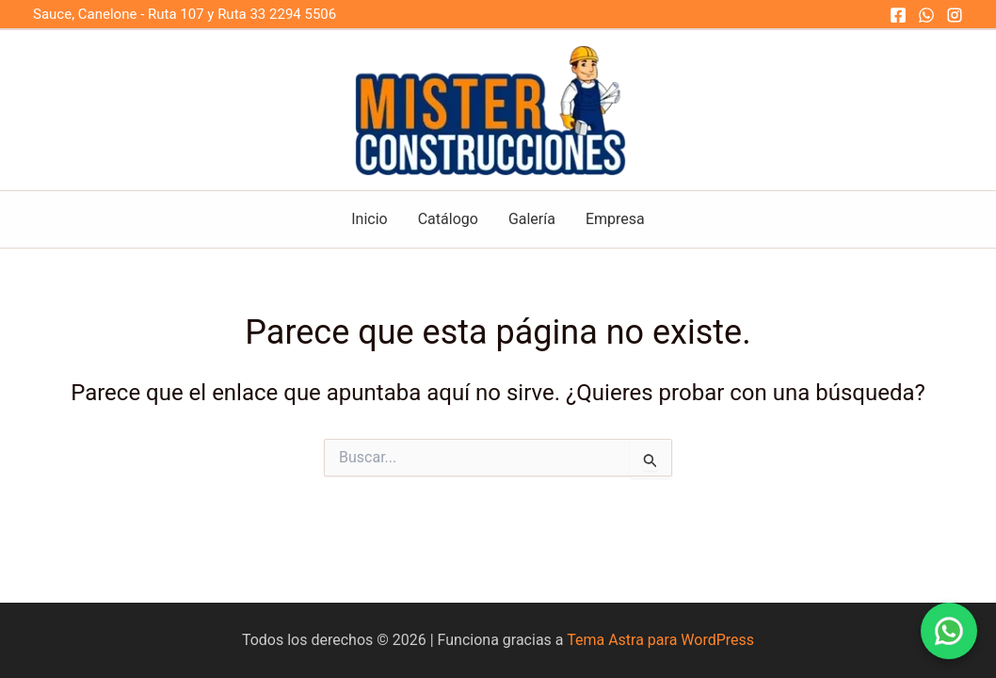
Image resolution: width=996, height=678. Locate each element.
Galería (531, 219)
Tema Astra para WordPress (660, 640)
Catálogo (448, 219)
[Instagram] (954, 15)
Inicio (369, 219)
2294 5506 (304, 14)
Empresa (615, 219)
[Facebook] (898, 15)
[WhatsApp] (926, 15)
